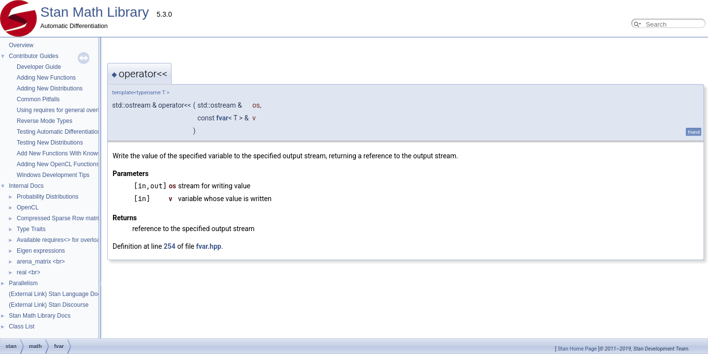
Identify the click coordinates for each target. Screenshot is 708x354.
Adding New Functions (46, 77)
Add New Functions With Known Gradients (72, 153)
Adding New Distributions (50, 88)
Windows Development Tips (53, 175)
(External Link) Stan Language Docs (56, 294)
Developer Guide (39, 66)
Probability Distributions (47, 196)
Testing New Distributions (50, 142)
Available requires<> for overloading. (65, 239)
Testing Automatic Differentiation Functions (72, 131)
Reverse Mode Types (44, 121)
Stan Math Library (94, 12)
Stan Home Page (577, 349)
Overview (21, 45)
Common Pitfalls (38, 99)
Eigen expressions (41, 250)
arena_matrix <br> (41, 261)
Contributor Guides (34, 56)
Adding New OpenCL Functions (58, 164)
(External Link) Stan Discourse (48, 304)
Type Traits (31, 229)
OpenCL (28, 207)
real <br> (28, 272)
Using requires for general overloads (64, 110)
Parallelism (23, 283)
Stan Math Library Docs (39, 315)
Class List (21, 326)
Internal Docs (26, 185)
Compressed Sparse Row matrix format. (69, 218)
